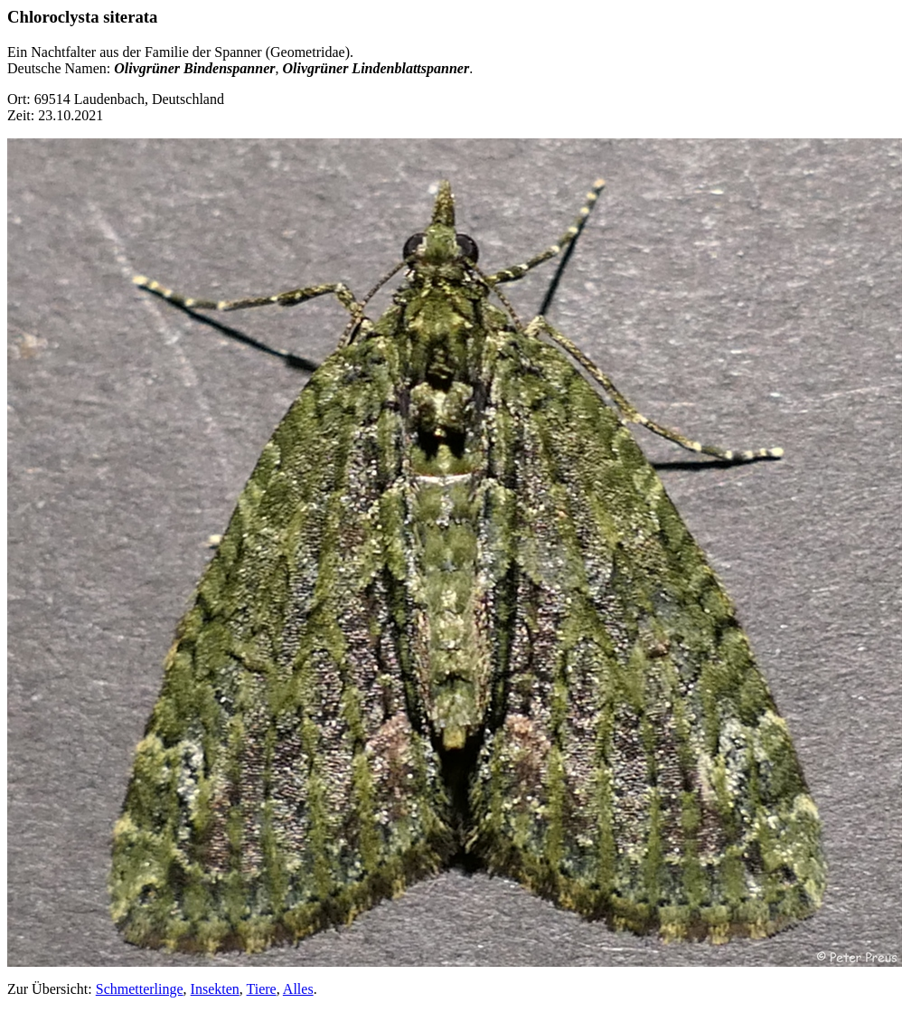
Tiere (262, 989)
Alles (298, 989)
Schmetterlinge (139, 989)
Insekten (215, 989)
